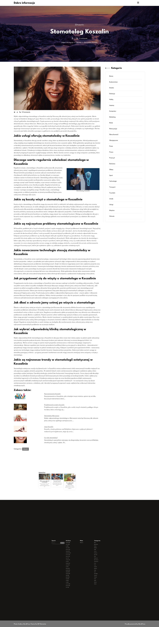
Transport (112, 186)
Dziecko (112, 88)
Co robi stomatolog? (51, 438)
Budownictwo (114, 82)
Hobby (112, 100)
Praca (111, 146)
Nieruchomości (114, 134)
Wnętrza (112, 209)
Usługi (111, 204)
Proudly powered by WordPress (135, 624)
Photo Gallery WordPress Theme (24, 624)
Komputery (113, 111)
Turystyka (112, 192)
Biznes (111, 77)
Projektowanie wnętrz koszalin (54, 405)
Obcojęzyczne (114, 140)
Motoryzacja (113, 129)
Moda (111, 123)
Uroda (111, 198)
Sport (111, 175)
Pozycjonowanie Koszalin (52, 394)
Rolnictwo (112, 163)
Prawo (111, 152)
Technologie (113, 181)
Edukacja (112, 94)
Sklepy (111, 169)
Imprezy (112, 105)
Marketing (113, 117)
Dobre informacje (24, 3)
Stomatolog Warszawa (51, 416)
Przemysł (112, 157)
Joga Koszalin (48, 427)
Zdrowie (78, 42)
